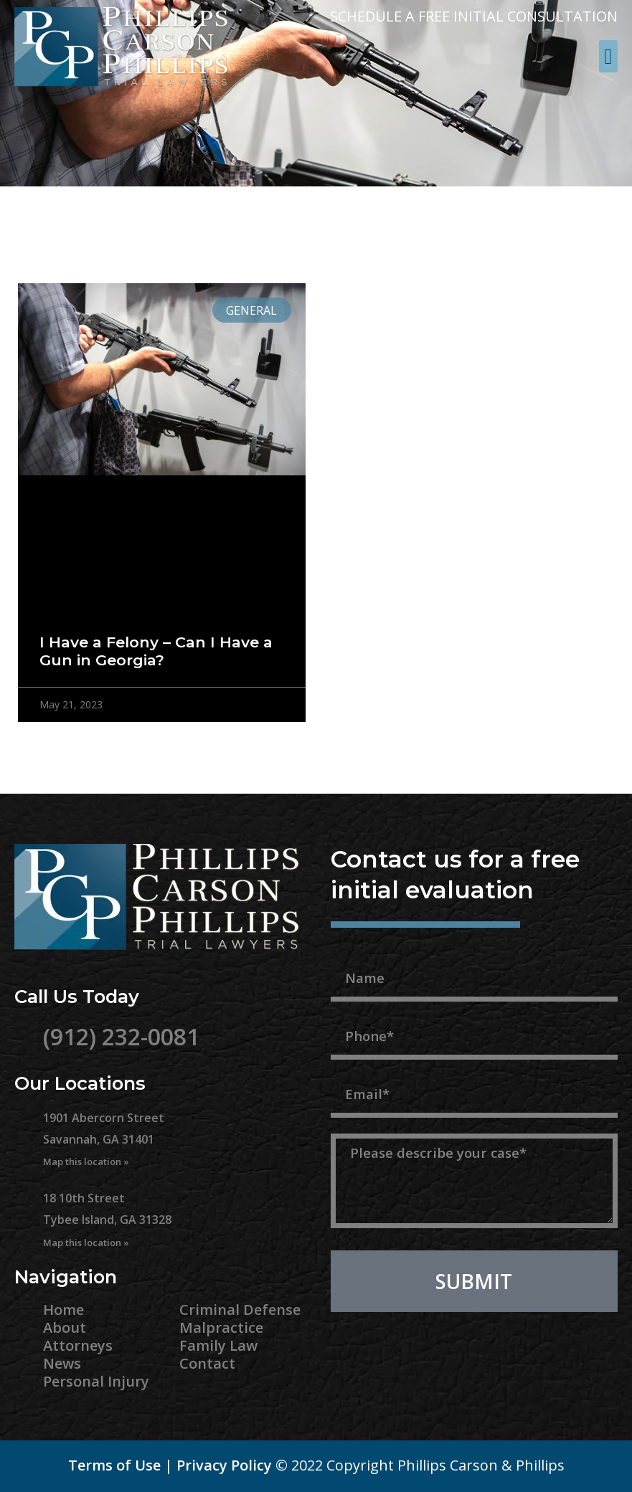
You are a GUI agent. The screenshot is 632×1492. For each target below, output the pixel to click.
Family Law (218, 1345)
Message (364, 1126)
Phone (354, 1009)
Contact (207, 1363)
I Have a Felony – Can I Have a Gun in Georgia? (156, 651)
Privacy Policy (224, 1465)
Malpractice (221, 1327)
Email (351, 1067)
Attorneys (78, 1345)
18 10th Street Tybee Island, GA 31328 (107, 1219)
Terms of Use (114, 1465)
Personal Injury (96, 1381)
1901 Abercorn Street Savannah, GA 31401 (103, 1139)
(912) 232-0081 (121, 1036)
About (64, 1327)
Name (352, 951)
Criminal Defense (240, 1309)
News (62, 1363)
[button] (608, 56)
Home (63, 1309)
